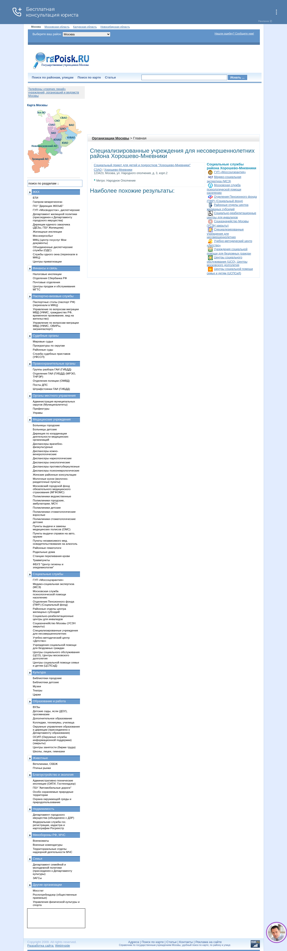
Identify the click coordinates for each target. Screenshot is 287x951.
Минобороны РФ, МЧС (49, 835)
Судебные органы (46, 335)
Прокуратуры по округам (49, 345)
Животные (40, 758)
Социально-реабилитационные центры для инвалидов (53, 617)
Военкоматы (41, 840)
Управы (38, 412)
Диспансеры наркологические (52, 458)
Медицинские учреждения (52, 419)
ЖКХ (36, 192)
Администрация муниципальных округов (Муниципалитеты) (54, 403)
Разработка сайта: (40, 945)
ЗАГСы (37, 877)
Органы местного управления (54, 395)
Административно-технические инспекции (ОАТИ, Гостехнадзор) (54, 782)
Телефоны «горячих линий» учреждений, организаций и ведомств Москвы (53, 92)
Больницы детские (45, 429)
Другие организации (47, 884)
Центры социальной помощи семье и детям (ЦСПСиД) (56, 664)
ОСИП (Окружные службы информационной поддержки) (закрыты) (52, 740)
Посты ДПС (40, 384)
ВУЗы (36, 706)
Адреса (133, 942)
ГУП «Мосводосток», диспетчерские (56, 209)
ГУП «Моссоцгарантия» (230, 172)
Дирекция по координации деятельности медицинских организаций (50, 436)
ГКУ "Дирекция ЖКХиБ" (48, 205)
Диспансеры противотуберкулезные (56, 466)
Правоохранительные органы (54, 363)
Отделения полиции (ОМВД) (51, 380)
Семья (37, 858)
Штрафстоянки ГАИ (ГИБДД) (51, 388)
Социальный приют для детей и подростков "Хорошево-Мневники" (142, 165)
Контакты (186, 942)
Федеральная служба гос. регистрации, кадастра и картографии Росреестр (49, 825)
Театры (37, 690)
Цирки (37, 694)
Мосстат (38, 890)
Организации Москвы (110, 138)
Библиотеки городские (47, 678)
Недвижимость (43, 809)
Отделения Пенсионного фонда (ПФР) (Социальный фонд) (53, 603)
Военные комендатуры (48, 844)
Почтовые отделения (46, 282)
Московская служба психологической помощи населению (224, 189)
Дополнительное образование (52, 718)
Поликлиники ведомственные (52, 496)
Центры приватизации (47, 261)
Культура (39, 672)
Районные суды (43, 349)
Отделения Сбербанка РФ (50, 278)
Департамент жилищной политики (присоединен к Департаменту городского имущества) (55, 217)
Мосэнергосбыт (43, 235)
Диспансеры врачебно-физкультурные (48, 445)
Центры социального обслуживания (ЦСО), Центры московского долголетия (227, 261)
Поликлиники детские (47, 507)
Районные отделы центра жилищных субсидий (49, 610)
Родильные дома (44, 551)
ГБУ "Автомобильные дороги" (52, 787)
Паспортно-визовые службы (53, 296)
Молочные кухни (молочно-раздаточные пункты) (50, 480)
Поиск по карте (89, 77)
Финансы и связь (45, 268)
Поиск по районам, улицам (52, 77)
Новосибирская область (115, 26)
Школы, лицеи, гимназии (49, 751)
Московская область (56, 26)
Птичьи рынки (42, 767)
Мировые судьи (43, 341)
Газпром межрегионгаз (47, 201)
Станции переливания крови (51, 555)
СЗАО (98, 169)
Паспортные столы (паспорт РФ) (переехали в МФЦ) (54, 303)
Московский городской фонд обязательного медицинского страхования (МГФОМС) (52, 489)
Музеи (37, 686)
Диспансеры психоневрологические (56, 470)
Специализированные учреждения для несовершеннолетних (225, 233)
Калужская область (85, 26)
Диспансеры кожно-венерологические (45, 452)
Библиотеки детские (46, 682)
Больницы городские (46, 425)
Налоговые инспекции (47, 273)
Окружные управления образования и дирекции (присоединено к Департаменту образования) (56, 729)
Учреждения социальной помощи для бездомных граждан (54, 646)
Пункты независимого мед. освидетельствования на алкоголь (55, 542)
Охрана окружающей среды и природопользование (52, 800)
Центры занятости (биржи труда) (54, 747)
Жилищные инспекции (47, 231)
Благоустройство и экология (53, 774)
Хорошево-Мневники (118, 169)
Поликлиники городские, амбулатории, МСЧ (49, 502)
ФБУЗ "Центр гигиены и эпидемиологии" (48, 566)
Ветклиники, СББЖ (45, 763)
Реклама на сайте (208, 942)
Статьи (110, 77)
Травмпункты (41, 560)
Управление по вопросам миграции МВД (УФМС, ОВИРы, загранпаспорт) (56, 325)
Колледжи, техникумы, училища (53, 722)
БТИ (35, 197)
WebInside (62, 945)
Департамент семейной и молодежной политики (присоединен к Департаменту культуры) (52, 869)
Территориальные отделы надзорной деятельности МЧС (52, 850)
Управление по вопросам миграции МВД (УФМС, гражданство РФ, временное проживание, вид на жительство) (56, 314)
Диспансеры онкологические (51, 462)
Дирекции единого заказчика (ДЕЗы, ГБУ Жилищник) (51, 226)
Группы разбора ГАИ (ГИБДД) (52, 369)
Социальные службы (48, 574)
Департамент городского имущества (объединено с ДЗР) (53, 816)
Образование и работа (49, 701)
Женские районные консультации (54, 474)
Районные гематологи (47, 547)
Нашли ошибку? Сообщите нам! (234, 33)
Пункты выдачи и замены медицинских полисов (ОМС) (52, 528)
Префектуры (41, 408)
